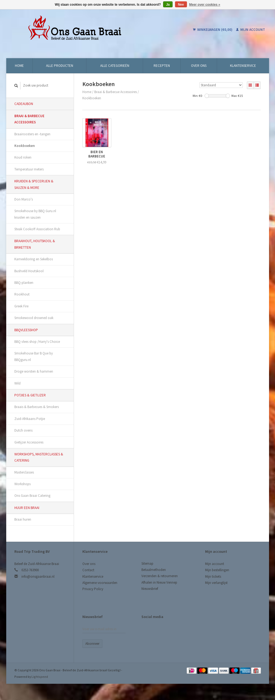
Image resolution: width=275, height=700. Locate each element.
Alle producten (59, 65)
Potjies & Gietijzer (30, 395)
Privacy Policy (92, 589)
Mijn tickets (213, 576)
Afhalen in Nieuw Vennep (159, 582)
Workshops (22, 484)
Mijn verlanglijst (216, 582)
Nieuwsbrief (149, 588)
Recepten (162, 65)
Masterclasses (24, 472)
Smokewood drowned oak (33, 318)
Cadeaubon (23, 103)
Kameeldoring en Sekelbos (33, 259)
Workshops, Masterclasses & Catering (38, 457)
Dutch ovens (23, 430)
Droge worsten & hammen (33, 371)
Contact (88, 570)
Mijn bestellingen (217, 570)
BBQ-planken (23, 282)
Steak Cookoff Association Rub (37, 229)
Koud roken (22, 157)
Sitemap (147, 563)
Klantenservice (243, 65)
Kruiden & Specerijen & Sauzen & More (33, 184)
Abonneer (92, 643)
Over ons (198, 65)
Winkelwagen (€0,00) (213, 29)
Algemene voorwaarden (99, 582)
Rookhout (22, 294)
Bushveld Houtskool (29, 271)
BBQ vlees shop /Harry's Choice (37, 341)
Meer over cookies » (204, 4)
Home (19, 65)
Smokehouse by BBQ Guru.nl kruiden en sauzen (35, 214)
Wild (17, 383)
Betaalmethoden (153, 569)
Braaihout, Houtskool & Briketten (34, 244)
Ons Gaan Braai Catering (32, 495)
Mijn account (250, 29)
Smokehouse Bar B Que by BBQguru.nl (33, 356)
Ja (168, 4)
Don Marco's (23, 199)
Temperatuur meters (29, 169)
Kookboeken (24, 145)
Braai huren (22, 519)
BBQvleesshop (26, 330)
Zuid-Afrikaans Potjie (29, 418)
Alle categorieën (114, 65)
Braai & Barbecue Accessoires (29, 119)
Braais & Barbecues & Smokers (36, 407)
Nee (181, 4)
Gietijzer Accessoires (28, 442)
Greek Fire (21, 306)
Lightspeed (39, 677)
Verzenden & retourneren (159, 576)
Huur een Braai (26, 507)
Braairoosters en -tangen (32, 134)
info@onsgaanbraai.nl (37, 576)
